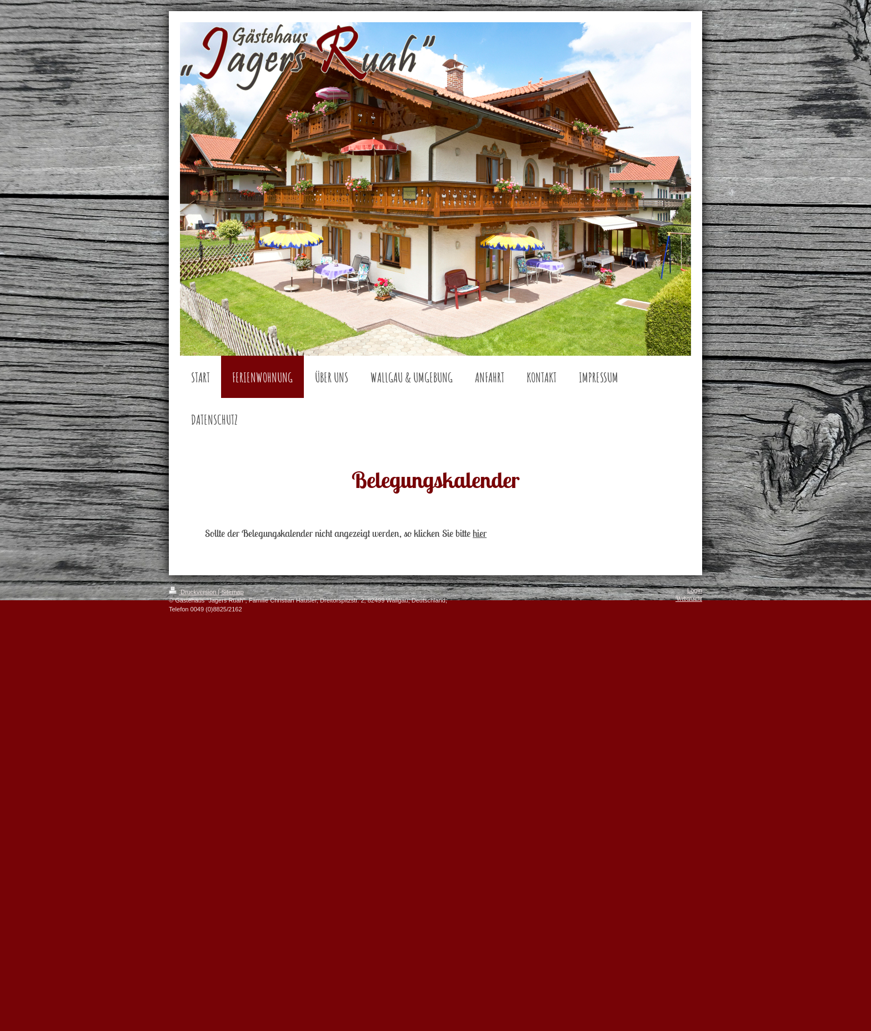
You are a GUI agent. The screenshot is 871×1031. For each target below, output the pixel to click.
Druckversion (193, 592)
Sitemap (232, 592)
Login (694, 590)
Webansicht (688, 598)
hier (480, 533)
